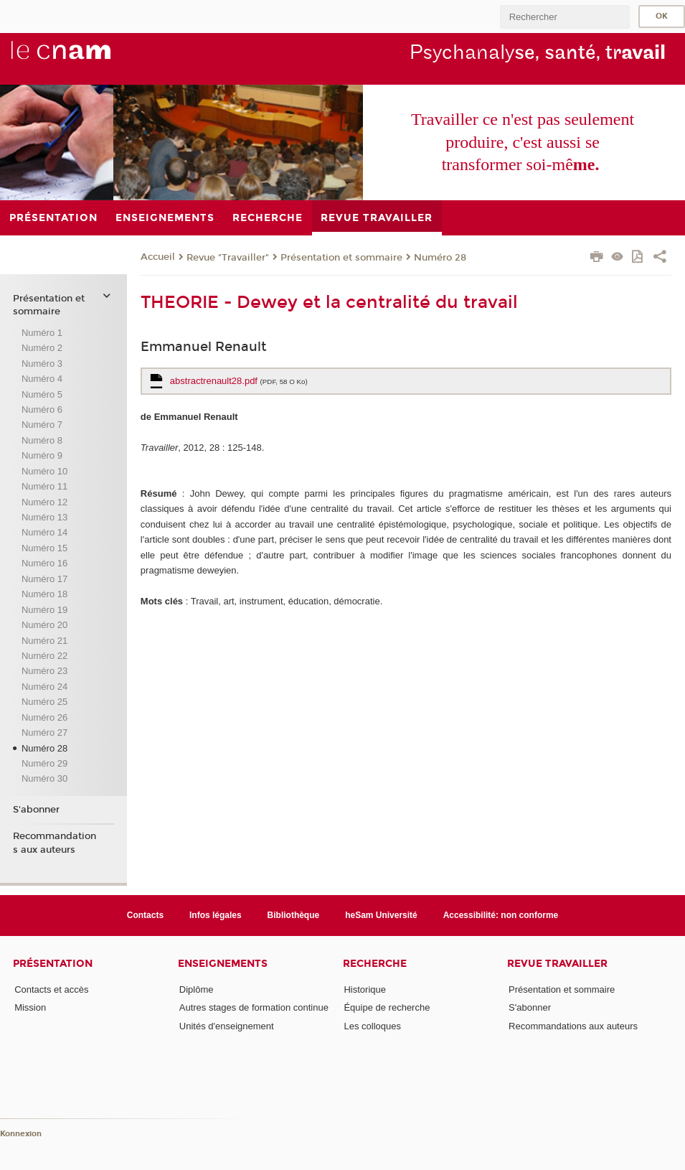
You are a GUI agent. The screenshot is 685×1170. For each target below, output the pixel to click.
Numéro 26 (44, 717)
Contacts (145, 915)
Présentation (53, 964)
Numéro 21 (44, 640)
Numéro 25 (44, 701)
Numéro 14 (44, 532)
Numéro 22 (44, 655)
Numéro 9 (42, 455)
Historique (365, 989)
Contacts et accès (51, 989)
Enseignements (223, 964)
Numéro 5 (42, 394)
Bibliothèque (294, 915)
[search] (564, 17)
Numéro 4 (42, 378)
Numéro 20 (44, 624)
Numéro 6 (42, 409)
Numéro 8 (42, 440)
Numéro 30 (44, 778)
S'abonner (36, 809)
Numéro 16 (44, 563)
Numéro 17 (44, 579)
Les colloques (372, 1026)
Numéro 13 (44, 517)
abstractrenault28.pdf (239, 380)
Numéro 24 (44, 686)
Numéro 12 (44, 502)
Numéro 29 (44, 763)
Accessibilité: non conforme (501, 915)
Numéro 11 (44, 486)
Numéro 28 (440, 257)
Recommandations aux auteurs (54, 842)
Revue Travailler (557, 964)
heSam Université (381, 915)
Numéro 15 (44, 548)
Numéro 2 (42, 347)
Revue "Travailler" (227, 257)
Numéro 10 (44, 471)
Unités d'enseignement (226, 1026)
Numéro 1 (42, 332)
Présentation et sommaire (341, 257)
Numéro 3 (42, 363)
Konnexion (21, 1133)
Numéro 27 (44, 732)
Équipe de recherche (387, 1007)
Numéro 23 (44, 670)
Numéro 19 (44, 609)
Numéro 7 (42, 424)
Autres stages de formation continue (254, 1007)
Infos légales (215, 915)
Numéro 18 (44, 594)
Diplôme (196, 989)
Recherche (375, 964)
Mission (30, 1007)
